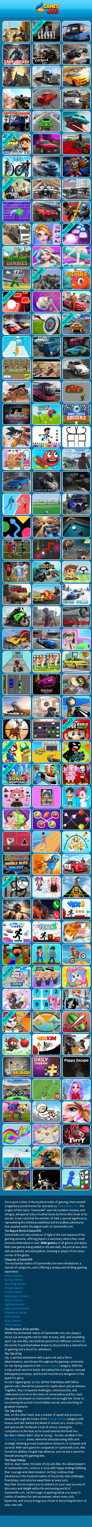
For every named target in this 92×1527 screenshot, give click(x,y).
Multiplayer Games (16, 1296)
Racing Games (14, 1279)
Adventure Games (16, 1312)
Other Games (13, 1324)
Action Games (13, 1275)
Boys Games (12, 1320)
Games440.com (68, 1206)
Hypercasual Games (17, 1308)
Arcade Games (14, 1288)
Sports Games (14, 1300)
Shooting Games (15, 1284)
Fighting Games (14, 1304)
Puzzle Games (13, 1292)
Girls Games (12, 1316)
